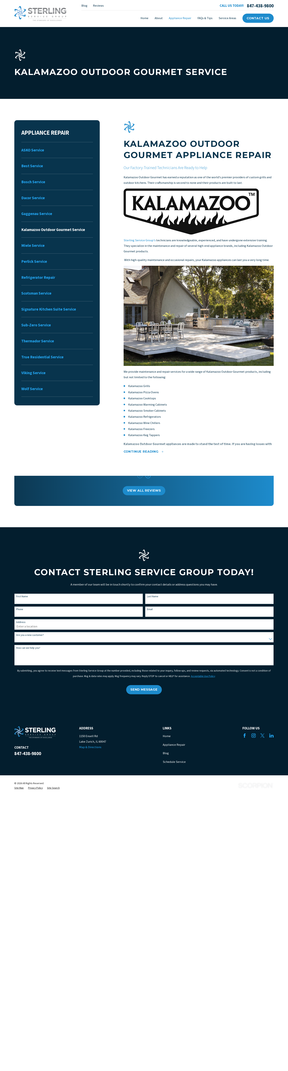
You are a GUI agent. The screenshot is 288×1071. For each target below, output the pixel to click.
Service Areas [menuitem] (227, 18)
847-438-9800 (260, 5)
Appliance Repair (174, 745)
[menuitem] (57, 150)
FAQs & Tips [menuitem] (205, 18)
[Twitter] (262, 735)
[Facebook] (244, 735)
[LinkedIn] (271, 735)
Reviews (98, 6)
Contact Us (258, 18)
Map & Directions (90, 747)
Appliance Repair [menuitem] (180, 18)
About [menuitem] (159, 18)
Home (167, 736)
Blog (84, 6)
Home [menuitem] (144, 18)
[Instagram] (253, 735)
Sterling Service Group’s (140, 240)
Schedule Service (174, 762)
